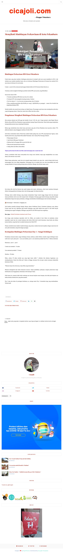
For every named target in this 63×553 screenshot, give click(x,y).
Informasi (8, 296)
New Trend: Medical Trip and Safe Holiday (20, 458)
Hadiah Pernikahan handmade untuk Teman (21, 214)
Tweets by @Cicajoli (7, 485)
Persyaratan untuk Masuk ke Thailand (18, 465)
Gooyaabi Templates (43, 550)
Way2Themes (26, 550)
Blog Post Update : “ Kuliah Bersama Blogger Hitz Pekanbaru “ (25, 472)
